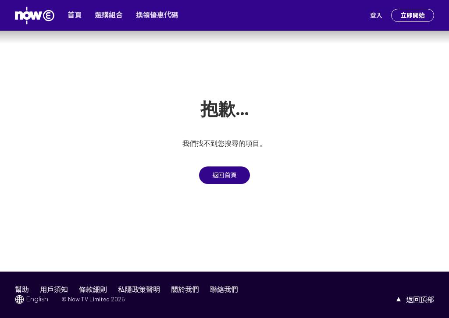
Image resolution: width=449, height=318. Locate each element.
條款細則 (93, 289)
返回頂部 (420, 299)
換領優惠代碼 (157, 15)
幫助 (22, 289)
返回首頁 (224, 175)
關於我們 (185, 289)
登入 (376, 15)
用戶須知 (54, 289)
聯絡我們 (224, 289)
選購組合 (109, 15)
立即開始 (412, 15)
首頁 (75, 15)
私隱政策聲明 (139, 289)
